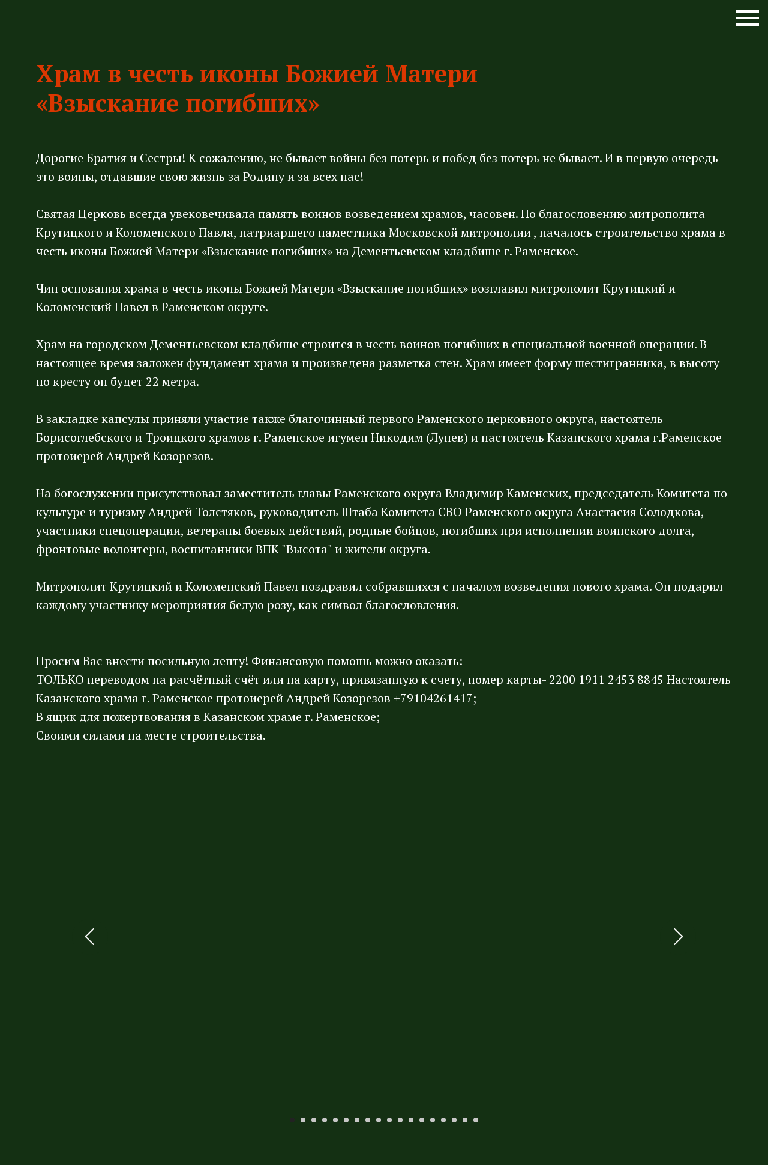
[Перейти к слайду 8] (367, 1120)
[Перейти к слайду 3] (313, 1120)
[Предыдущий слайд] (90, 937)
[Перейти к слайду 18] (475, 1120)
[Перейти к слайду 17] (465, 1120)
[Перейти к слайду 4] (324, 1120)
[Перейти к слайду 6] (346, 1120)
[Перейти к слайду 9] (378, 1120)
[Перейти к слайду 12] (411, 1120)
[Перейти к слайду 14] (432, 1120)
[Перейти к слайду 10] (389, 1120)
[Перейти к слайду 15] (443, 1120)
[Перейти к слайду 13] (421, 1120)
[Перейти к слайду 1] (292, 1120)
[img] (48, 24)
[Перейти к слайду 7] (357, 1120)
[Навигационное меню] (747, 18)
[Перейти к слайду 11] (400, 1120)
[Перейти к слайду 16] (454, 1120)
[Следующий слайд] (678, 937)
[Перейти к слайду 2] (303, 1120)
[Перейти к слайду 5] (335, 1120)
